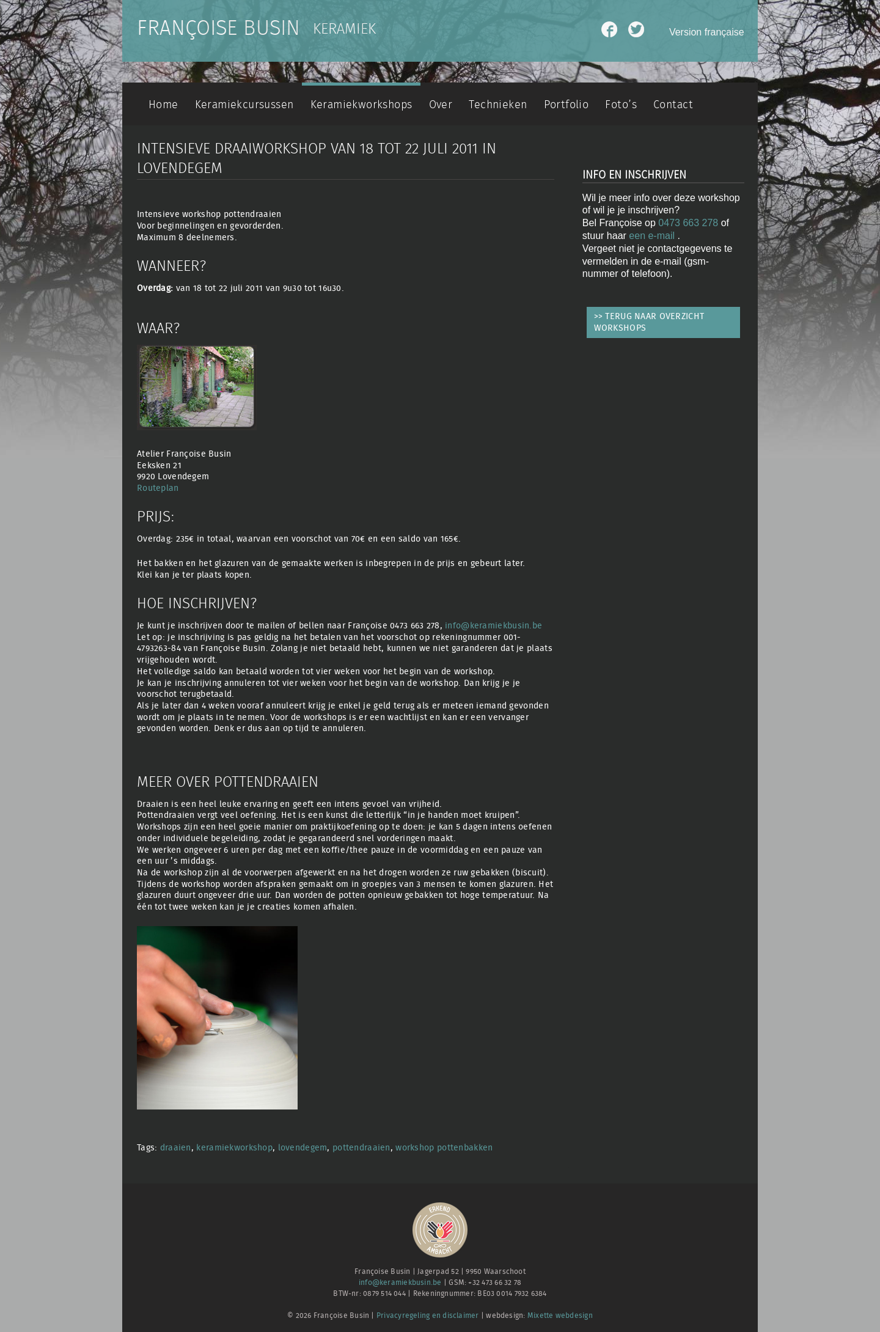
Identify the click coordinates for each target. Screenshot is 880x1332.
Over (441, 105)
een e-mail (653, 235)
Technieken (498, 105)
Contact (673, 105)
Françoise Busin (218, 28)
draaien (175, 1147)
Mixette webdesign (560, 1315)
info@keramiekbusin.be (493, 625)
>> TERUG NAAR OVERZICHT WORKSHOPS (649, 322)
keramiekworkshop (234, 1147)
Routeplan (158, 488)
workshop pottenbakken (444, 1147)
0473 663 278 (688, 223)
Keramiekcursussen (244, 105)
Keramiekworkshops (361, 105)
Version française (706, 32)
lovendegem (303, 1147)
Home (163, 105)
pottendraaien (361, 1147)
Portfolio (566, 105)
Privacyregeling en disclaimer (427, 1315)
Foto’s (620, 105)
